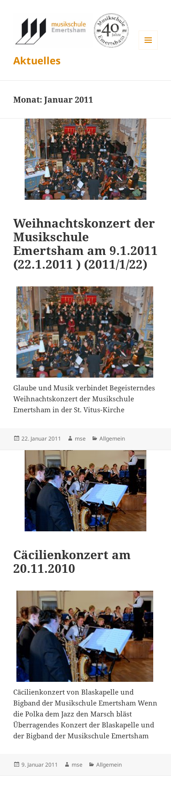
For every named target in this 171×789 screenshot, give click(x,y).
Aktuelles (37, 60)
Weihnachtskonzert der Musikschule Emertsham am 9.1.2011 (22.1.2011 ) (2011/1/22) (85, 243)
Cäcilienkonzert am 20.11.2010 (72, 561)
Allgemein (112, 438)
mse (80, 438)
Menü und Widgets (148, 49)
